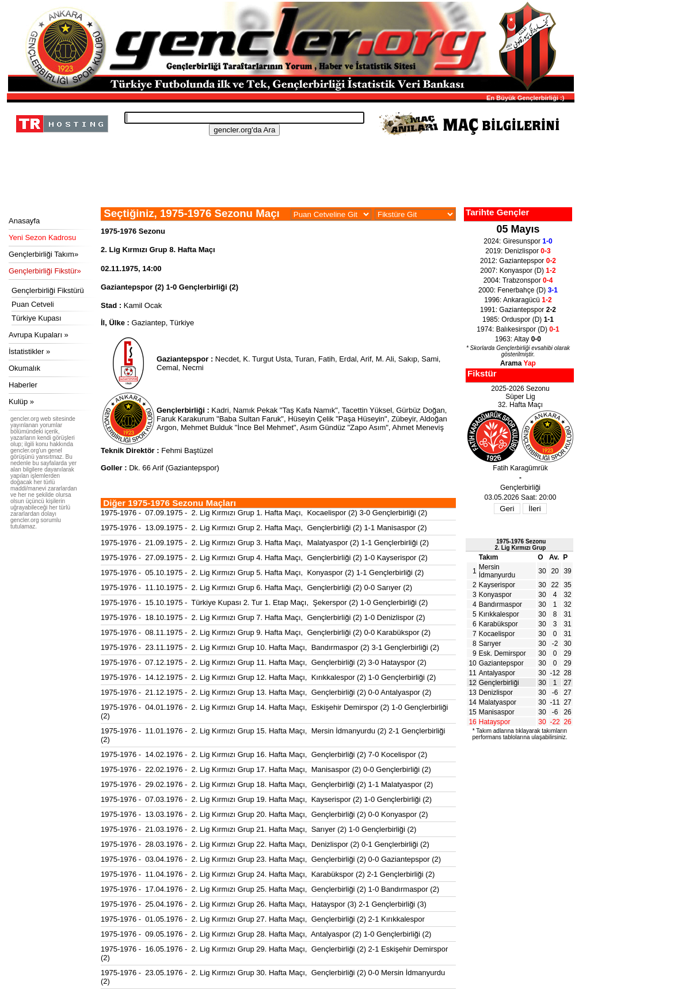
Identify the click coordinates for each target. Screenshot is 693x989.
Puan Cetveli (33, 304)
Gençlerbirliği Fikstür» (45, 271)
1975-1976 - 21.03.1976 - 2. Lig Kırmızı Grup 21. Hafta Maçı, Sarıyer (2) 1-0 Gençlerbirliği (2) (258, 829)
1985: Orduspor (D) (518, 319)
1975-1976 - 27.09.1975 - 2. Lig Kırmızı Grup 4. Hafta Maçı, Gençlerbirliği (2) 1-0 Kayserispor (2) (264, 557)
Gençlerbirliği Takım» (43, 254)
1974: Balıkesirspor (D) (518, 329)
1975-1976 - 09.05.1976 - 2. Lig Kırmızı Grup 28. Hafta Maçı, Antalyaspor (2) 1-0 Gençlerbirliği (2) (266, 934)
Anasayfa (24, 220)
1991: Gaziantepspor (518, 310)
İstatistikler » (29, 351)
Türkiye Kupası (37, 318)
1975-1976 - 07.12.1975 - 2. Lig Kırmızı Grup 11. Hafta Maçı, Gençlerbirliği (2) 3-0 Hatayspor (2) (264, 662)
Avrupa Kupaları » (38, 334)
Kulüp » (21, 401)
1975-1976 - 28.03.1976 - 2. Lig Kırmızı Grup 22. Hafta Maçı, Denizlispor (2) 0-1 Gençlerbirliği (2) (265, 844)
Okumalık (24, 368)
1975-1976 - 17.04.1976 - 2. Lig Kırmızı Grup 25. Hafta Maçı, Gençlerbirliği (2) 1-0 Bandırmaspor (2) (270, 889)
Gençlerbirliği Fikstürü (48, 290)
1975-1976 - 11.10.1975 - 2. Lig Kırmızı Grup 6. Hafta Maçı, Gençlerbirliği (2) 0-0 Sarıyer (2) (256, 587)
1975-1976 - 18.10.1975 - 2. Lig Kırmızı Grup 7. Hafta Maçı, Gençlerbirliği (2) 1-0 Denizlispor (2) (263, 617)
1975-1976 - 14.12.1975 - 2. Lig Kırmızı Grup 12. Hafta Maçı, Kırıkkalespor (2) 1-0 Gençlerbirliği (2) (268, 677)
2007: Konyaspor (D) (517, 271)
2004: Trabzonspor (518, 280)
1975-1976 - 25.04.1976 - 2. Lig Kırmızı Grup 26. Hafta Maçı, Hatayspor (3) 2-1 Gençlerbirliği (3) (264, 904)
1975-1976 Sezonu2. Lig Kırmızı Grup (520, 544)
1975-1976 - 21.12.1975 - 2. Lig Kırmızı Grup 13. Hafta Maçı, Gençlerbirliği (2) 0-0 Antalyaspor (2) (266, 692)
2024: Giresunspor (517, 241)
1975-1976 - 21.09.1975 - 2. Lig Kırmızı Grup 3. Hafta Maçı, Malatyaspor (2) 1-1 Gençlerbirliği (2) (265, 542)
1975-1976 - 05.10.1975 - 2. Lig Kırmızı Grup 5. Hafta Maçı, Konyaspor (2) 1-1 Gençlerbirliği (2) (262, 572)
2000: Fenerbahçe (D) (518, 290)
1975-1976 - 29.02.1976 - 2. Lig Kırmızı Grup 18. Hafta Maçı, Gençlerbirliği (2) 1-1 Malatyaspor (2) (267, 784)
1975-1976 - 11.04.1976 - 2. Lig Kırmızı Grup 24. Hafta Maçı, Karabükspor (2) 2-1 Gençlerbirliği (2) (268, 874)
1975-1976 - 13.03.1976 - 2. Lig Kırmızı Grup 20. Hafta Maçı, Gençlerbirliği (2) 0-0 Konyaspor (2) (264, 814)
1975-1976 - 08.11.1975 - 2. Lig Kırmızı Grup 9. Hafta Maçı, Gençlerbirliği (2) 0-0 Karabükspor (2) (266, 632)
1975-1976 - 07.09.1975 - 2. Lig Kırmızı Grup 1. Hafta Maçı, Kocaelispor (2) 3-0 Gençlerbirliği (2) (264, 512)
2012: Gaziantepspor (518, 261)
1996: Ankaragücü (517, 300)
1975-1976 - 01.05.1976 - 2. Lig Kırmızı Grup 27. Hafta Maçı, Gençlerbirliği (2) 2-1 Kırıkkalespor (263, 919)
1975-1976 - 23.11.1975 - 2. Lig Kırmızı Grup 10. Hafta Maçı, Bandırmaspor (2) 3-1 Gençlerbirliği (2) (270, 647)
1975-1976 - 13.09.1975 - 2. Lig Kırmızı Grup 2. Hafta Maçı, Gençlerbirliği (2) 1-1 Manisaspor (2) (264, 527)
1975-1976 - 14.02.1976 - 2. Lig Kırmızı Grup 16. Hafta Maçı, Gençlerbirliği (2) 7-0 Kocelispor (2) (264, 754)
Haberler (23, 385)
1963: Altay (518, 339)
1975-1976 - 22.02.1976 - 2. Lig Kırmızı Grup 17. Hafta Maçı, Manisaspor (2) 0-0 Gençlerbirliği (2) (266, 769)
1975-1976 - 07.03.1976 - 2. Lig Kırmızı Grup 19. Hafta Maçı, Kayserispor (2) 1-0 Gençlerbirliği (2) (266, 799)
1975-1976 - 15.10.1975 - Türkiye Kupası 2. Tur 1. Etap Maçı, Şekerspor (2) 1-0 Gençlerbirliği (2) (264, 602)
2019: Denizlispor (517, 251)
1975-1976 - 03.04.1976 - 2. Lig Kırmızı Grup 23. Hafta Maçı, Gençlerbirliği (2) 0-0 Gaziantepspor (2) (271, 859)
